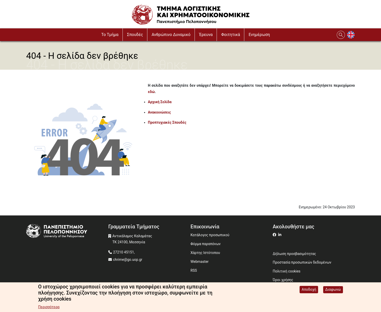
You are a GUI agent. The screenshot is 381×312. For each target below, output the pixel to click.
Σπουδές (135, 34)
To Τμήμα (109, 34)
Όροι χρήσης (283, 280)
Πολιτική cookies (286, 271)
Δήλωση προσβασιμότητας (294, 254)
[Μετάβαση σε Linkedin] (280, 235)
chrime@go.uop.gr (127, 260)
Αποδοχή (309, 290)
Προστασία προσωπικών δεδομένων (302, 262)
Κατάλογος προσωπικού (209, 235)
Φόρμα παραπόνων (205, 244)
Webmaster (199, 262)
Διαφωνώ (333, 290)
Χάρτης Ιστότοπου (205, 253)
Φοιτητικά (230, 34)
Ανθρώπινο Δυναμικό (171, 34)
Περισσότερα (48, 307)
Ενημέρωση (259, 34)
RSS (193, 270)
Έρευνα (206, 34)
